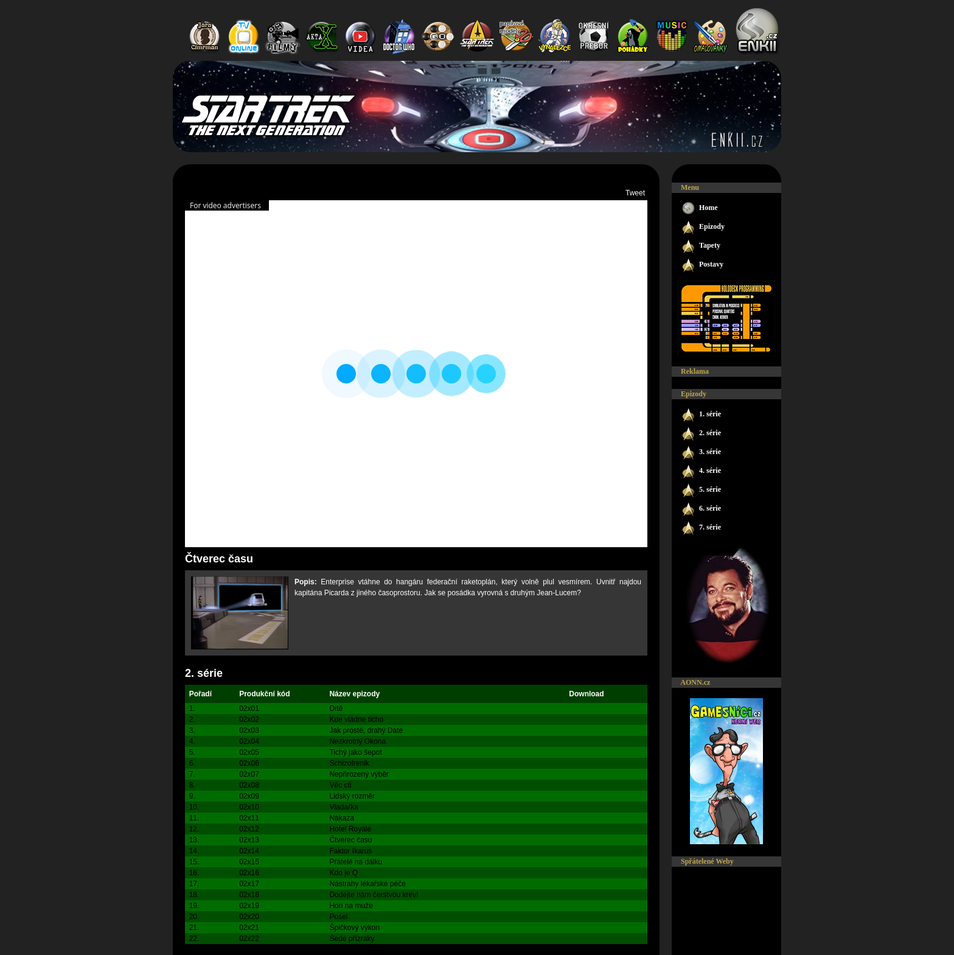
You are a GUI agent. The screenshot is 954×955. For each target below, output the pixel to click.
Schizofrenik (349, 763)
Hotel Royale (350, 829)
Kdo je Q (343, 873)
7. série (701, 528)
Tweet (635, 193)
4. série (701, 471)
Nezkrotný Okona (357, 741)
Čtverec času (350, 840)
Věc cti (340, 785)
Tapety (700, 246)
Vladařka (343, 807)
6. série (701, 509)
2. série (204, 673)
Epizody (703, 227)
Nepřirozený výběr (358, 774)
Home (699, 208)
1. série (701, 414)
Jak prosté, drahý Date (366, 730)
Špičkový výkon (354, 927)
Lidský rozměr (352, 796)
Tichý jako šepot (355, 752)
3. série (701, 452)
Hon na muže (350, 905)
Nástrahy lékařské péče (367, 884)
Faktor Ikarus (350, 851)
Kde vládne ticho (356, 719)
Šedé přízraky (351, 938)
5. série (701, 490)
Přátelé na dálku (355, 862)
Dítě (336, 708)
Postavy (702, 265)
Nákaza (341, 818)
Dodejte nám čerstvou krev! (373, 894)
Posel (338, 916)
